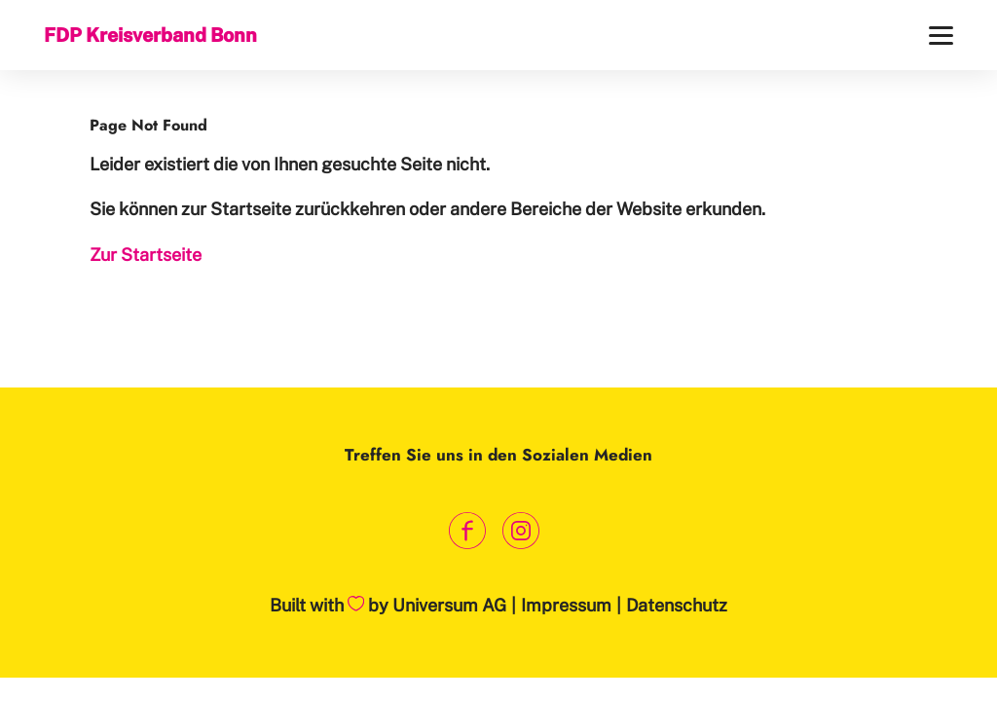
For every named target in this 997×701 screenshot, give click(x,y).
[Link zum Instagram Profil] (520, 531)
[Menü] (941, 35)
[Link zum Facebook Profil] (467, 531)
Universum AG (449, 605)
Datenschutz (676, 605)
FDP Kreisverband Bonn (150, 34)
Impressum (566, 605)
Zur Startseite (146, 254)
